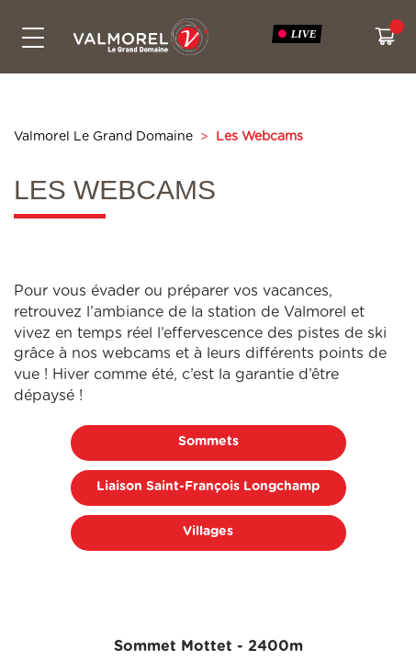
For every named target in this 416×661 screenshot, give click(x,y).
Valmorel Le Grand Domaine (103, 136)
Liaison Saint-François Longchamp (208, 486)
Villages (208, 531)
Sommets (208, 441)
